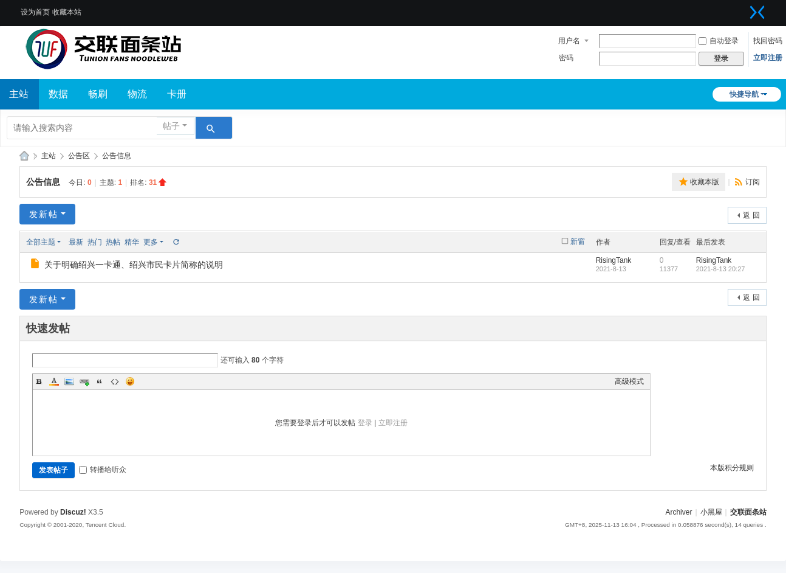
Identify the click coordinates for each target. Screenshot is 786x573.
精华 (132, 242)
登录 (365, 422)
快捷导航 (744, 94)
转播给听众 (102, 469)
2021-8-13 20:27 (720, 269)
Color (54, 381)
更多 (150, 242)
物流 (137, 94)
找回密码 (767, 40)
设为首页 (35, 12)
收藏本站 (66, 12)
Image (69, 381)
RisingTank (614, 260)
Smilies (130, 381)
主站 (48, 155)
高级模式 (629, 381)
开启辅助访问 (742, 8)
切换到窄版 (757, 12)
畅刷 (98, 94)
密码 (566, 58)
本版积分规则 (732, 468)
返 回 (751, 215)
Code (115, 381)
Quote (100, 381)
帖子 (171, 126)
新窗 (577, 241)
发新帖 (43, 214)
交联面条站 (24, 156)
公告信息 (116, 155)
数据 (58, 94)
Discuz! (73, 512)
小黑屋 (711, 512)
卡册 (176, 94)
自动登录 (719, 40)
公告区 (79, 155)
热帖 (113, 242)
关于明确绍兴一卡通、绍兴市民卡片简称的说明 (133, 264)
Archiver (678, 512)
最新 (76, 242)
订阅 (752, 182)
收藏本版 (704, 182)
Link (84, 381)
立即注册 (767, 58)
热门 (94, 242)
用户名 (569, 40)
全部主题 (40, 242)
